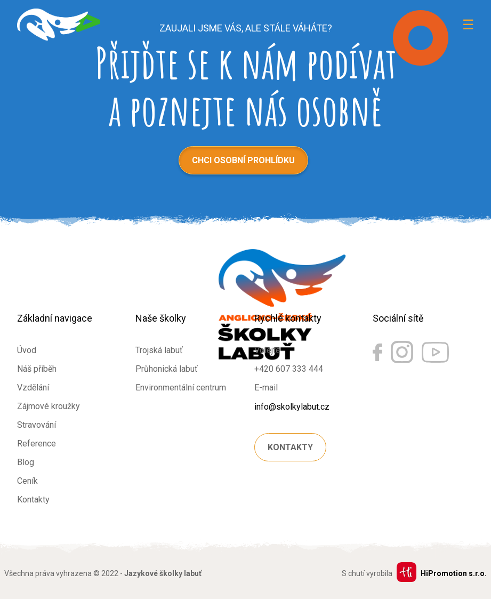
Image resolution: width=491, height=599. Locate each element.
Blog (25, 462)
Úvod (26, 350)
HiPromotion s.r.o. (454, 573)
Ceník (27, 481)
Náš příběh (37, 369)
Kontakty (33, 499)
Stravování (36, 425)
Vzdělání (33, 387)
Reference (36, 443)
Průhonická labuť (166, 369)
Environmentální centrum (180, 387)
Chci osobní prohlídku (243, 160)
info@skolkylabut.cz (291, 407)
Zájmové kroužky (48, 406)
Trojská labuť (159, 350)
